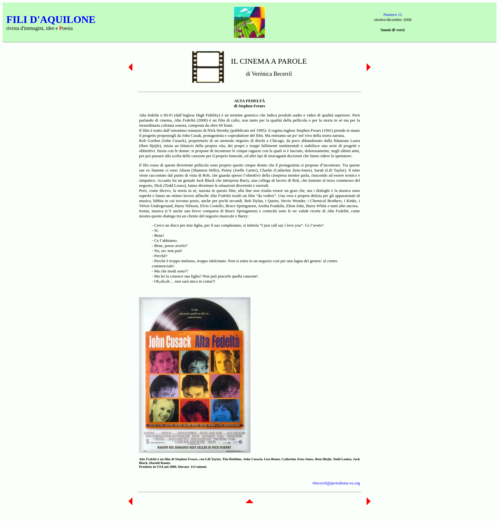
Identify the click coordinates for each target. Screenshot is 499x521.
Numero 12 (392, 14)
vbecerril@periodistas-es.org (336, 483)
